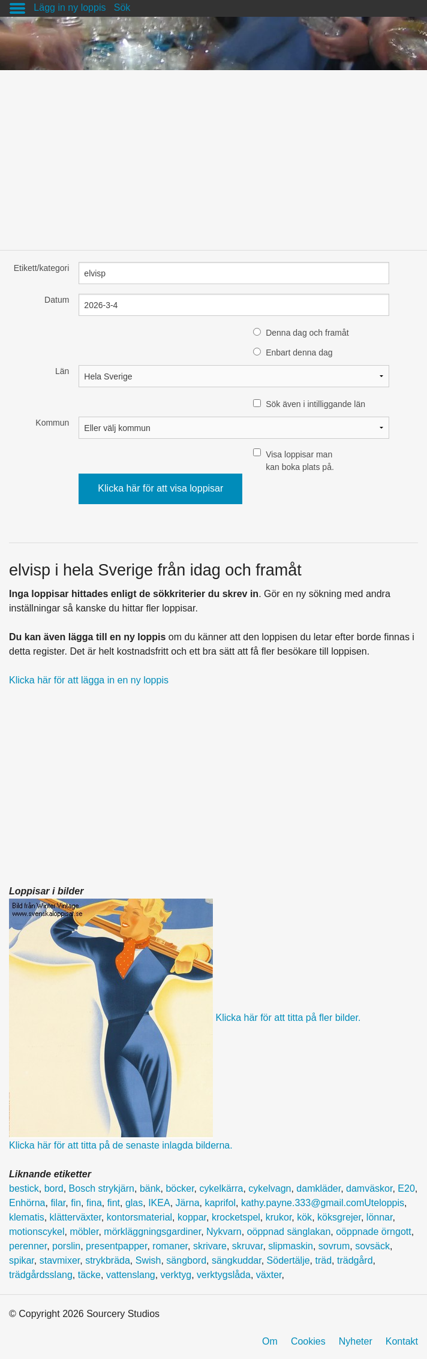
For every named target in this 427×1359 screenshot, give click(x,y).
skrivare (210, 1246)
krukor (279, 1217)
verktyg (176, 1275)
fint (113, 1203)
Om (270, 1341)
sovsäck (372, 1246)
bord (54, 1188)
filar (57, 1203)
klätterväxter (75, 1217)
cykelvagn (269, 1188)
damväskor (369, 1188)
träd (323, 1260)
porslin (66, 1246)
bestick (24, 1188)
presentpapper (116, 1246)
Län (62, 371)
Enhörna (27, 1203)
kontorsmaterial (139, 1217)
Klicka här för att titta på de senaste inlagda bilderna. (121, 1145)
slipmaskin (290, 1246)
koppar (192, 1217)
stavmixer (60, 1260)
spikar (21, 1260)
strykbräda (107, 1260)
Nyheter (355, 1341)
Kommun (52, 422)
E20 (406, 1188)
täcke (89, 1275)
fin (76, 1203)
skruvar (247, 1246)
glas (134, 1203)
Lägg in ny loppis (70, 7)
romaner (170, 1246)
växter (269, 1275)
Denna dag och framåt (307, 333)
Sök (122, 7)
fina (94, 1203)
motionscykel (36, 1232)
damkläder (318, 1188)
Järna (188, 1203)
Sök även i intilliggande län (315, 404)
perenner (28, 1246)
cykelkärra (221, 1188)
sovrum (334, 1246)
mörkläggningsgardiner (152, 1232)
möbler (84, 1232)
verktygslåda (224, 1275)
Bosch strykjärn (101, 1188)
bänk (150, 1188)
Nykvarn (224, 1232)
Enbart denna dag (299, 352)
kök (304, 1217)
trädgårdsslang (41, 1275)
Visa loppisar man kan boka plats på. (300, 461)
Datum (56, 300)
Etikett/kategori (42, 268)
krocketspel (236, 1217)
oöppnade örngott (373, 1232)
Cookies (308, 1341)
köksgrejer (339, 1217)
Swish (148, 1260)
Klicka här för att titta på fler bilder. (287, 1018)
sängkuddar (236, 1260)
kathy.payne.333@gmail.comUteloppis (322, 1203)
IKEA (159, 1203)
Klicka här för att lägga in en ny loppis (89, 680)
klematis (26, 1217)
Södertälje (288, 1260)
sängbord (186, 1260)
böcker (180, 1188)
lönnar (379, 1217)
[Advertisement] (213, 154)
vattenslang (130, 1275)
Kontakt (402, 1341)
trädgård (355, 1260)
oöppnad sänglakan (289, 1232)
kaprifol (220, 1203)
